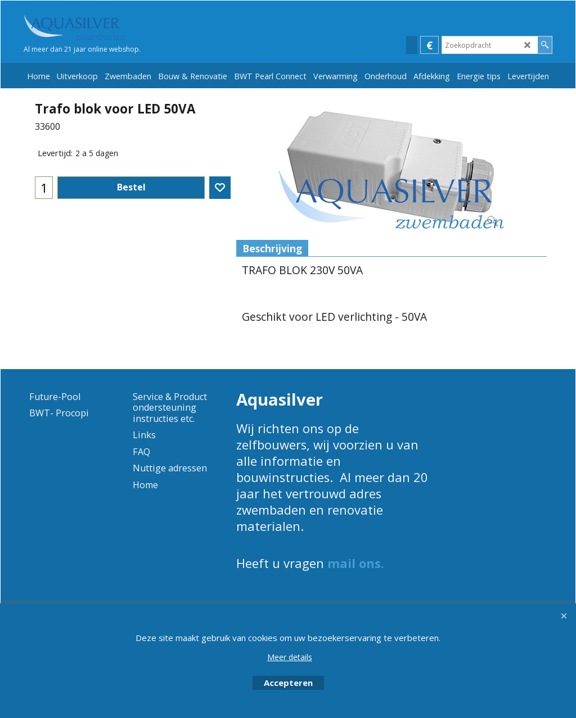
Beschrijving (272, 248)
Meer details (289, 657)
